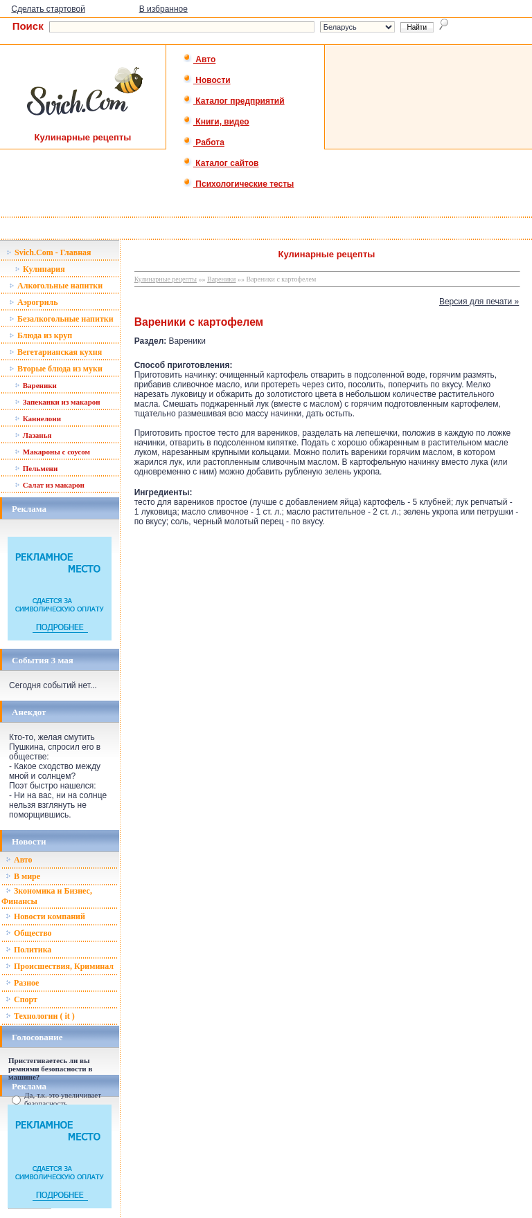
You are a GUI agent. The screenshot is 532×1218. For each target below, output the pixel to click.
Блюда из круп (40, 335)
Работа (203, 142)
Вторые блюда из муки (56, 368)
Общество (29, 933)
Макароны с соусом (52, 451)
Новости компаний (45, 916)
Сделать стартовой (48, 9)
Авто (199, 59)
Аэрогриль (33, 302)
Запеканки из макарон (57, 402)
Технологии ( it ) (40, 1016)
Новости (207, 80)
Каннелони (38, 418)
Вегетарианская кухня (55, 352)
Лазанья (33, 435)
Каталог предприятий (234, 101)
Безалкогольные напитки (61, 319)
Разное (22, 983)
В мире (23, 876)
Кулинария (40, 269)
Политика (28, 949)
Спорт (21, 999)
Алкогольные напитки (56, 285)
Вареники (36, 385)
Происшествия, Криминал (60, 966)
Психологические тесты (238, 184)
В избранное (163, 9)
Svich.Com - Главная (48, 252)
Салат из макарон (50, 485)
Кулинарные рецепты (165, 279)
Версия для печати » (479, 301)
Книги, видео (216, 122)
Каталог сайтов (220, 163)
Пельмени (36, 468)
